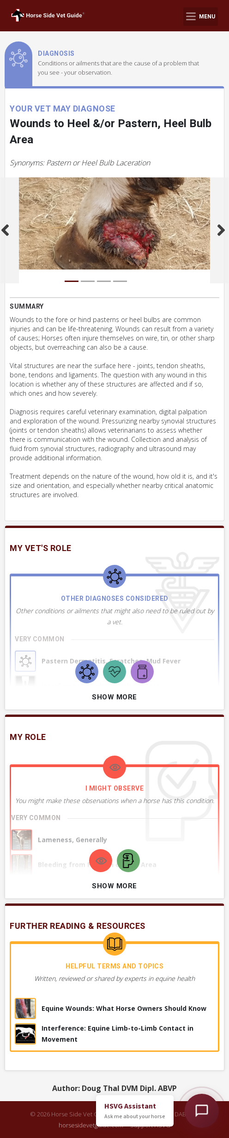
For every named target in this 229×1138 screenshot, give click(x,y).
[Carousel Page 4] (120, 281)
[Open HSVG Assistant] (202, 1111)
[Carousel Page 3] (104, 281)
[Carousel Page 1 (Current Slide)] (71, 281)
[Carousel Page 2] (88, 281)
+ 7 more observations (54, 892)
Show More (114, 697)
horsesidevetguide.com (91, 1125)
